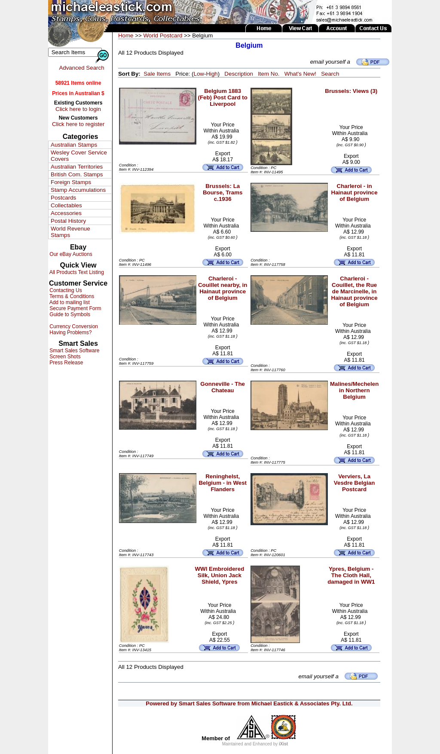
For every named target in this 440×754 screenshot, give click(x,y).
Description (238, 74)
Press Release (65, 363)
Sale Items (157, 74)
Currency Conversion (73, 326)
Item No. (268, 74)
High (211, 74)
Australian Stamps (74, 145)
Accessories (66, 213)
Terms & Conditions (71, 296)
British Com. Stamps (77, 174)
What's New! (300, 74)
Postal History (68, 221)
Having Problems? (70, 332)
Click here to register (78, 124)
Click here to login (78, 109)
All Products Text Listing (76, 272)
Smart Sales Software (73, 351)
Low (198, 74)
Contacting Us (65, 290)
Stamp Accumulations (78, 190)
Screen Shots (64, 357)
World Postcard (162, 35)
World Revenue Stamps (70, 231)
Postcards (63, 197)
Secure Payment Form (74, 308)
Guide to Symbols (69, 314)
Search (330, 74)
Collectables (66, 205)
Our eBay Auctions (70, 254)
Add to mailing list (69, 302)
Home (126, 35)
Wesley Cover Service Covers (79, 155)
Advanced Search (81, 68)
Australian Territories (77, 166)
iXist (283, 744)
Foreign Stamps (71, 182)
